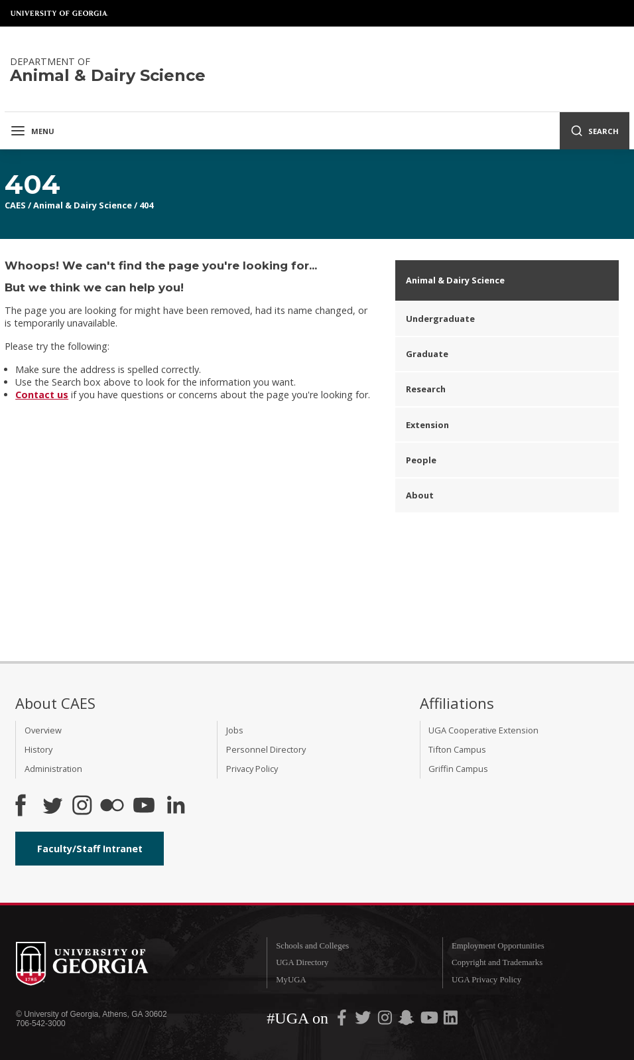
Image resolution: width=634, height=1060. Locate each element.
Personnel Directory (266, 749)
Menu (32, 131)
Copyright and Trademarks (497, 962)
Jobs (234, 730)
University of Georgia (60, 13)
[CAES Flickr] (112, 806)
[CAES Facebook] (20, 806)
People (421, 460)
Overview (43, 730)
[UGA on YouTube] (430, 1021)
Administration (53, 769)
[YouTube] (144, 806)
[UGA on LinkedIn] (450, 1021)
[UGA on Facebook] (342, 1021)
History (38, 749)
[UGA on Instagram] (386, 1021)
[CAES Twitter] (52, 806)
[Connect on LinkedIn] (176, 806)
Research (426, 389)
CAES (15, 205)
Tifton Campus (457, 749)
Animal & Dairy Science (82, 205)
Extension (427, 425)
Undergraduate (440, 319)
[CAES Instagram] (82, 806)
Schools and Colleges (312, 945)
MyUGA (291, 979)
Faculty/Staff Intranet (90, 848)
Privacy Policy (252, 769)
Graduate (427, 354)
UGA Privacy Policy (486, 979)
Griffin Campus (458, 769)
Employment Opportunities (498, 945)
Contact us (41, 394)
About (420, 495)
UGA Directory (302, 962)
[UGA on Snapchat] (406, 1021)
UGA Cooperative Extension (483, 730)
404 (146, 205)
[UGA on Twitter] (364, 1021)
